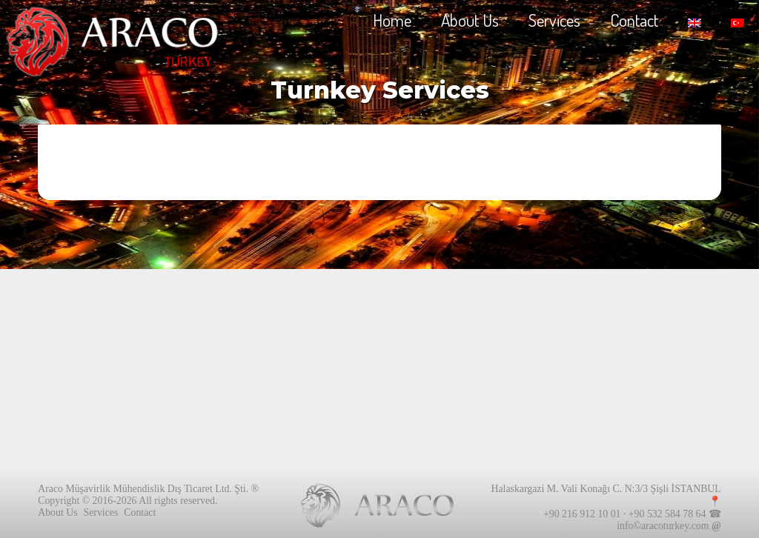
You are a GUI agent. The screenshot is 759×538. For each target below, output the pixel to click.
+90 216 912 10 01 (581, 513)
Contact (634, 19)
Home (392, 19)
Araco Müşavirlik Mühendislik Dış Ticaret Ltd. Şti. (143, 488)
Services (554, 19)
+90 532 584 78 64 (667, 513)
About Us (470, 19)
